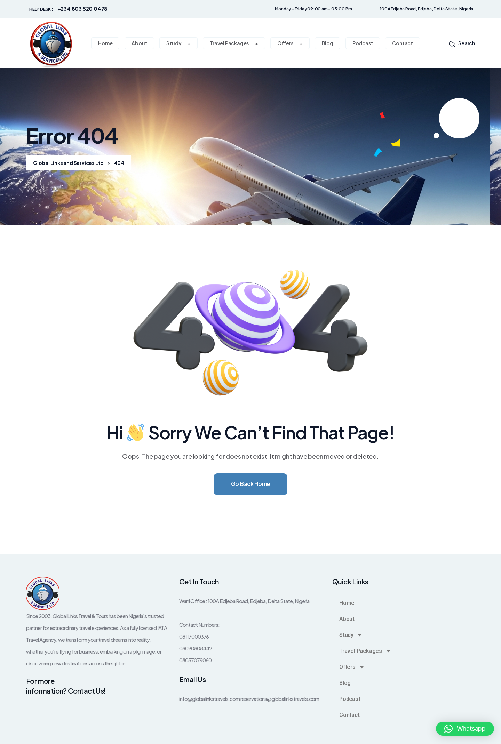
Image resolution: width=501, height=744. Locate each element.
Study (351, 635)
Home (347, 603)
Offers (352, 667)
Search (462, 43)
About (347, 619)
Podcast (349, 699)
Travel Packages (365, 651)
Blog (345, 683)
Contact (349, 715)
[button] (465, 729)
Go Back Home (250, 483)
